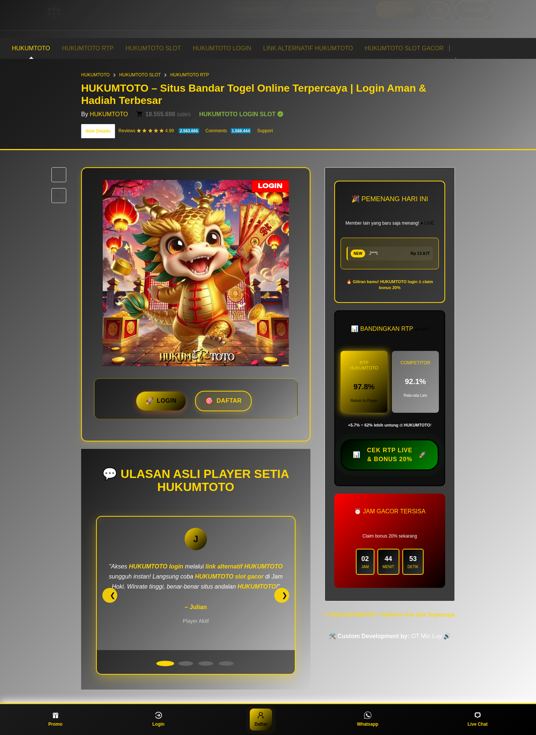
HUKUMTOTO (31, 48)
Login (158, 719)
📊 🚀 (390, 455)
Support (265, 130)
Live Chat (478, 719)
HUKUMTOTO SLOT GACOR (404, 48)
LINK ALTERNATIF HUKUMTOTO (308, 48)
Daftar (261, 719)
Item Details (98, 131)
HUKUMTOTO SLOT (153, 48)
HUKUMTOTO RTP (88, 48)
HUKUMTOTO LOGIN (222, 48)
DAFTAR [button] (229, 400)
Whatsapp (367, 719)
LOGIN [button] (166, 400)
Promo (55, 719)
